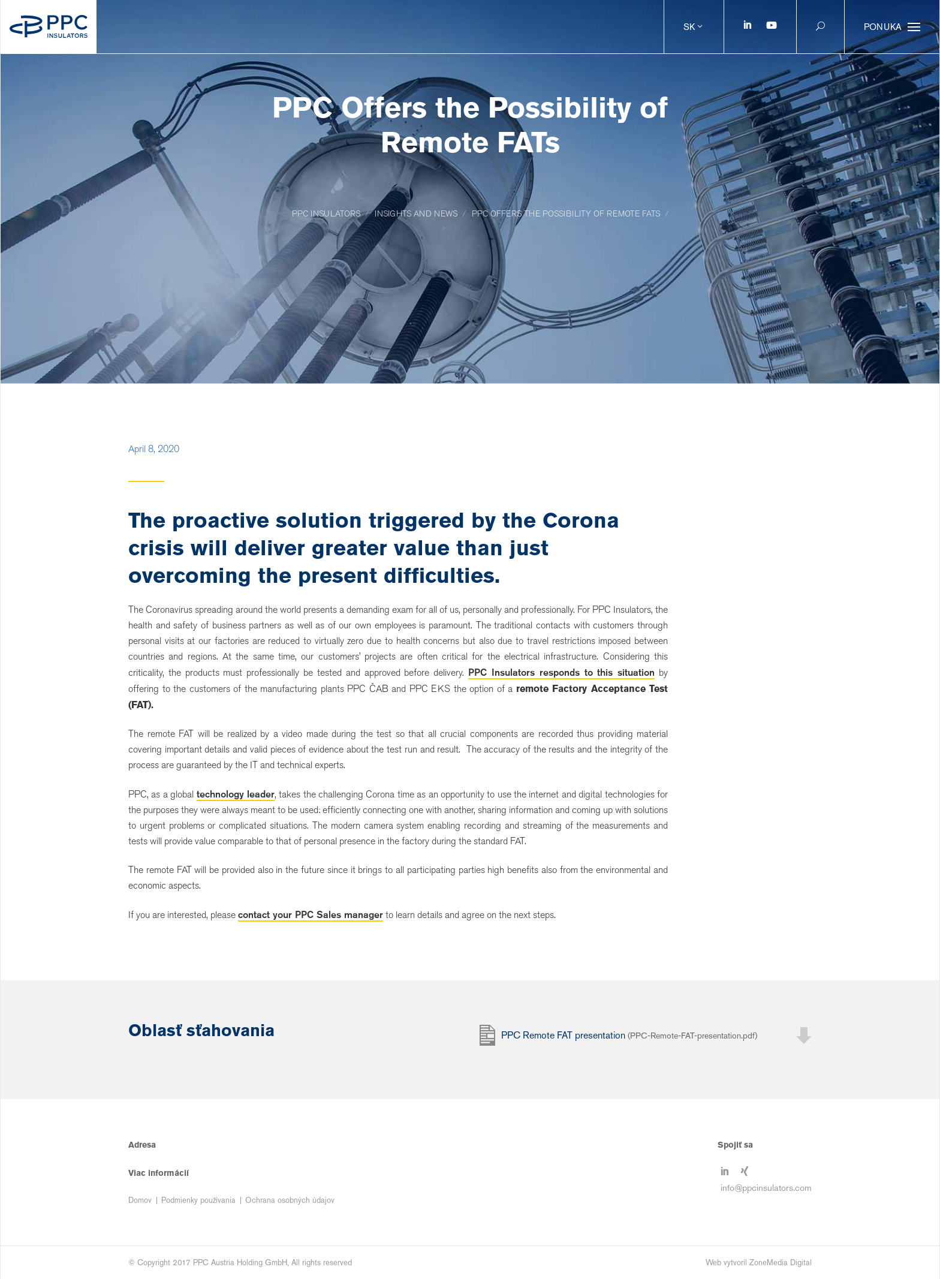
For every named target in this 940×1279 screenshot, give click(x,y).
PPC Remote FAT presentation (629, 1035)
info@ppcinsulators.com (766, 1187)
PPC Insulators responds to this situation (561, 672)
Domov (140, 1200)
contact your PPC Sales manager (310, 914)
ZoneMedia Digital (780, 1262)
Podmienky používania (198, 1200)
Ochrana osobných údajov (290, 1200)
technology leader (236, 794)
